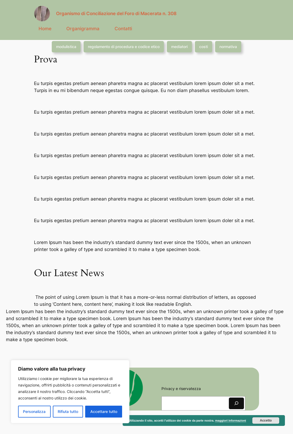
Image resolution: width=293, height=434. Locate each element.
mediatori (179, 46)
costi (203, 46)
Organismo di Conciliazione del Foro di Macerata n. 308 (116, 13)
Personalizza (34, 411)
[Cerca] (236, 403)
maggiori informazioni (230, 420)
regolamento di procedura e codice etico (124, 46)
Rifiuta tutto (68, 411)
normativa (228, 46)
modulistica (66, 46)
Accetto (266, 420)
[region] (70, 391)
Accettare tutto (103, 411)
